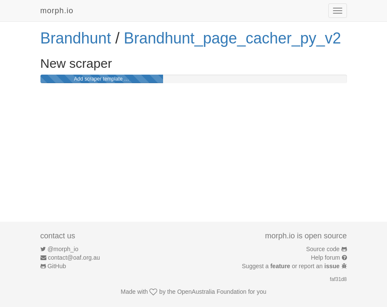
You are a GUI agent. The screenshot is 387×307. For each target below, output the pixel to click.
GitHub (56, 266)
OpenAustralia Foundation (212, 291)
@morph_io (62, 249)
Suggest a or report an (291, 266)
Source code (323, 249)
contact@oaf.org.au (74, 257)
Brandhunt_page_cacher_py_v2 (232, 38)
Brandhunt (75, 38)
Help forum (325, 257)
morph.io (57, 10)
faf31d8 (338, 279)
